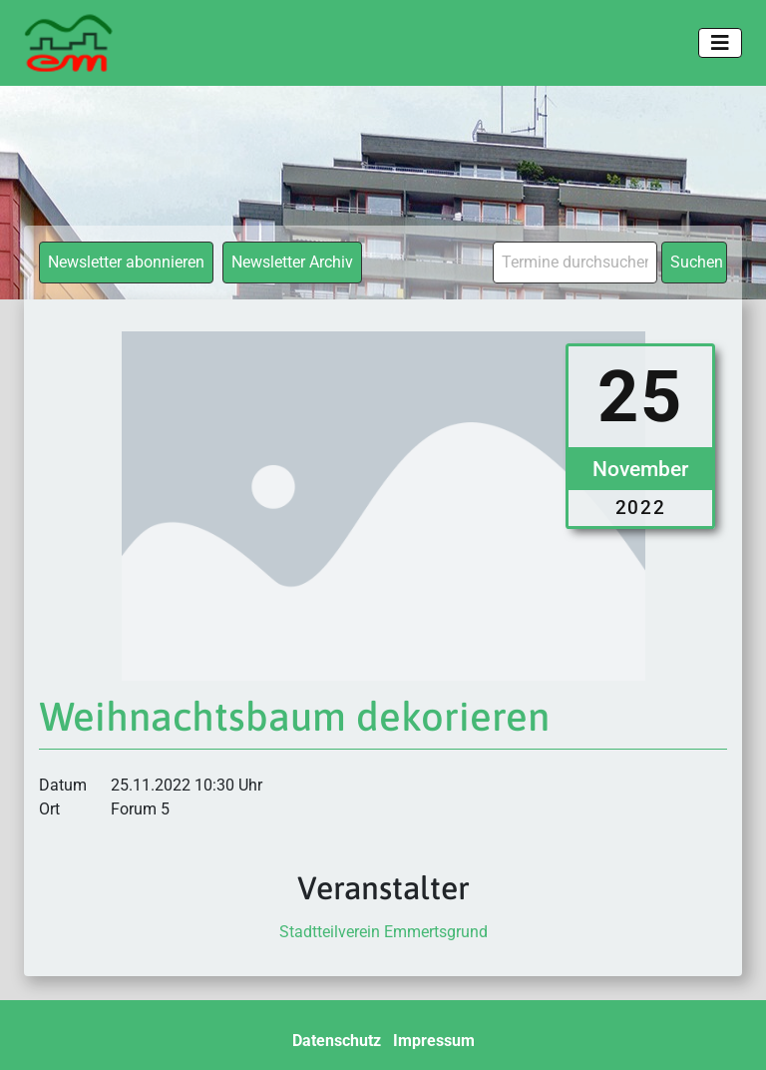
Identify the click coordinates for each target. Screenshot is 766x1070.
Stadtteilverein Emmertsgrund (383, 931)
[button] (44, 1026)
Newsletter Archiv (292, 262)
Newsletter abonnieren (126, 262)
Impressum (434, 1040)
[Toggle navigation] (720, 43)
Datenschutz (336, 1040)
